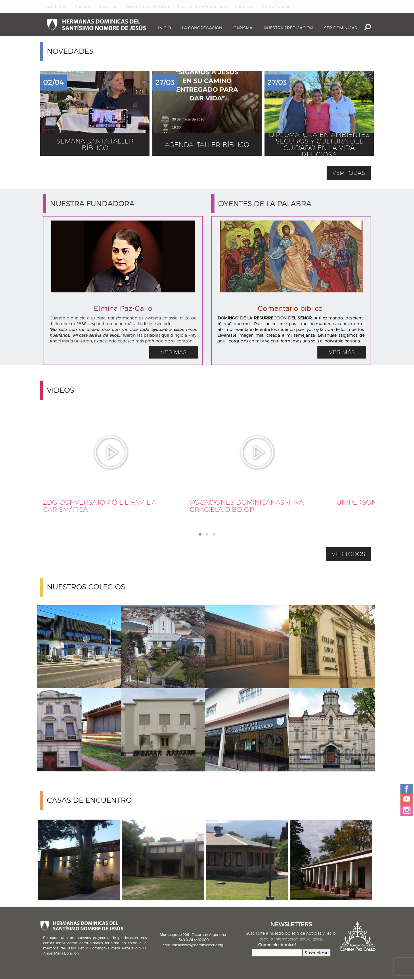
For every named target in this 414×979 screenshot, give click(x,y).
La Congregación (202, 27)
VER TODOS (348, 554)
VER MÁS (174, 352)
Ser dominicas (340, 27)
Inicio (164, 27)
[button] (200, 534)
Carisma (242, 27)
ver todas (348, 172)
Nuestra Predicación (288, 27)
